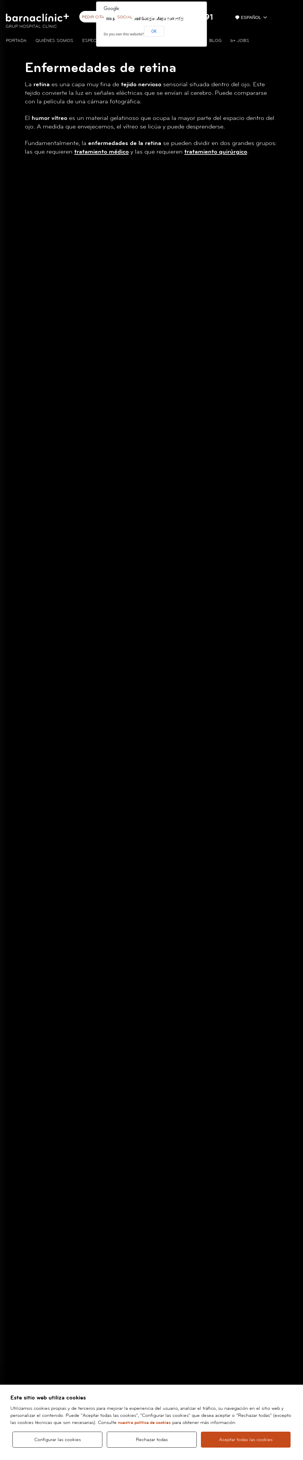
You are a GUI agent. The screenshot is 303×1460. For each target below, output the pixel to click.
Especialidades (101, 40)
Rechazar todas (152, 1440)
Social (125, 17)
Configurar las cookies (57, 1440)
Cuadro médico (147, 40)
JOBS (240, 40)
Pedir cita (93, 17)
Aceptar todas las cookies (246, 1440)
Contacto (187, 40)
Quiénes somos (54, 40)
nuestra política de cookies (144, 1422)
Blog (215, 40)
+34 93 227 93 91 (178, 17)
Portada (16, 40)
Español (248, 17)
